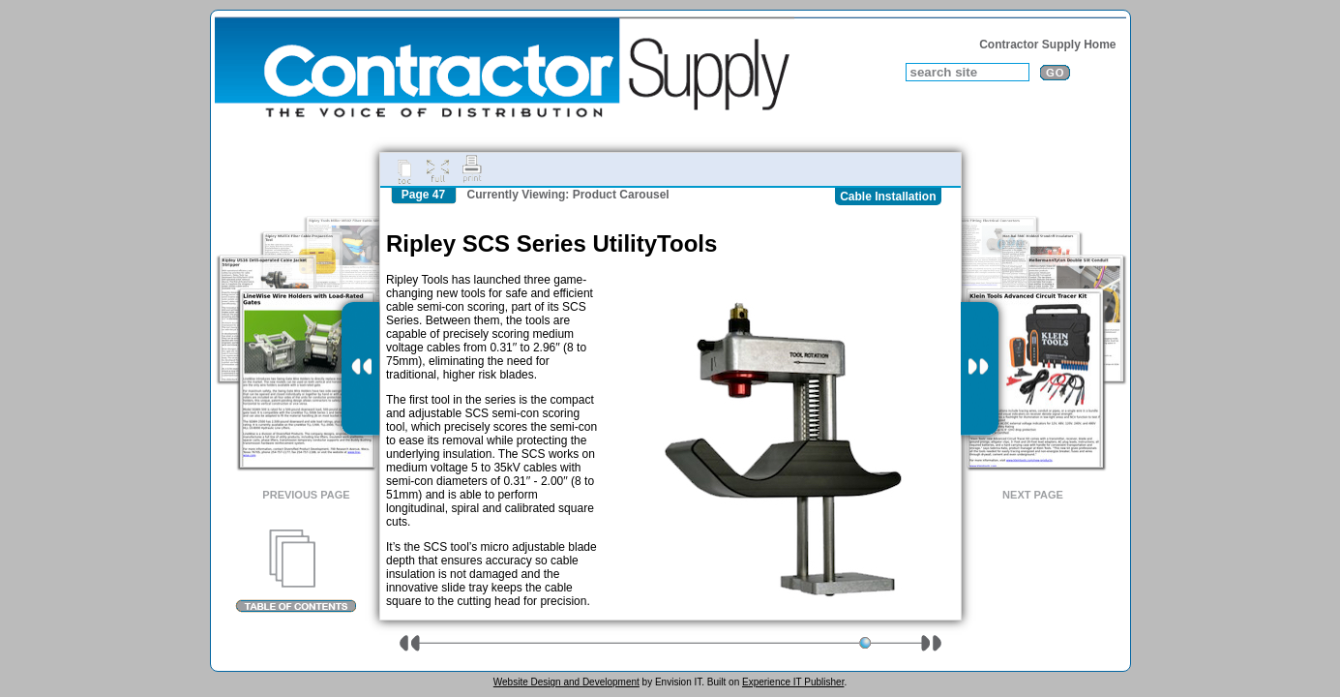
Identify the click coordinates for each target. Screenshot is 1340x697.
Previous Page (305, 494)
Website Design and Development (566, 682)
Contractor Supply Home (1047, 44)
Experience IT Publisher (793, 682)
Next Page (1032, 494)
